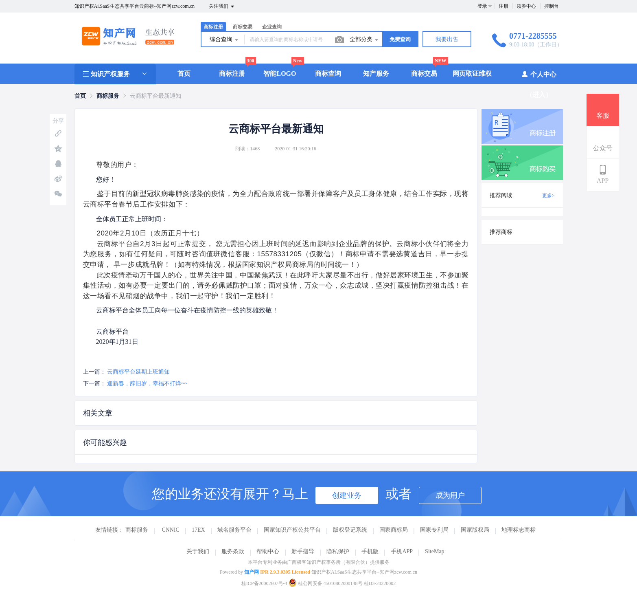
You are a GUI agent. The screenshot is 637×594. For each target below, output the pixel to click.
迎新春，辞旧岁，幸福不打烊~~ (147, 384)
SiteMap (434, 551)
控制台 (551, 6)
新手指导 (302, 551)
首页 (183, 73)
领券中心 (526, 6)
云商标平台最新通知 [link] (155, 96)
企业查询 (272, 27)
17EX (198, 530)
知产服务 (376, 73)
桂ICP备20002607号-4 (264, 583)
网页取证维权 (472, 73)
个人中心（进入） (538, 84)
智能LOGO (279, 73)
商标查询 (328, 73)
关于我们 (197, 551)
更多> (548, 195)
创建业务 (346, 495)
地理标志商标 (518, 530)
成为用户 (450, 495)
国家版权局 (475, 530)
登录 (482, 6)
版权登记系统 (350, 530)
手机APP (402, 551)
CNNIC (170, 530)
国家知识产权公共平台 (292, 530)
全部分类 (365, 40)
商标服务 (107, 96)
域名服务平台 (234, 530)
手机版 (370, 551)
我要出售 (447, 39)
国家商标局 (393, 530)
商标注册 (213, 27)
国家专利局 (434, 530)
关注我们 (222, 6)
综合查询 (225, 40)
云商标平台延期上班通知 (138, 372)
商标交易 (242, 27)
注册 (503, 6)
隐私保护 (337, 551)
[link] (80, 96)
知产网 (251, 572)
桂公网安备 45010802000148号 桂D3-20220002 (342, 583)
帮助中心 (267, 551)
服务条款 (232, 551)
